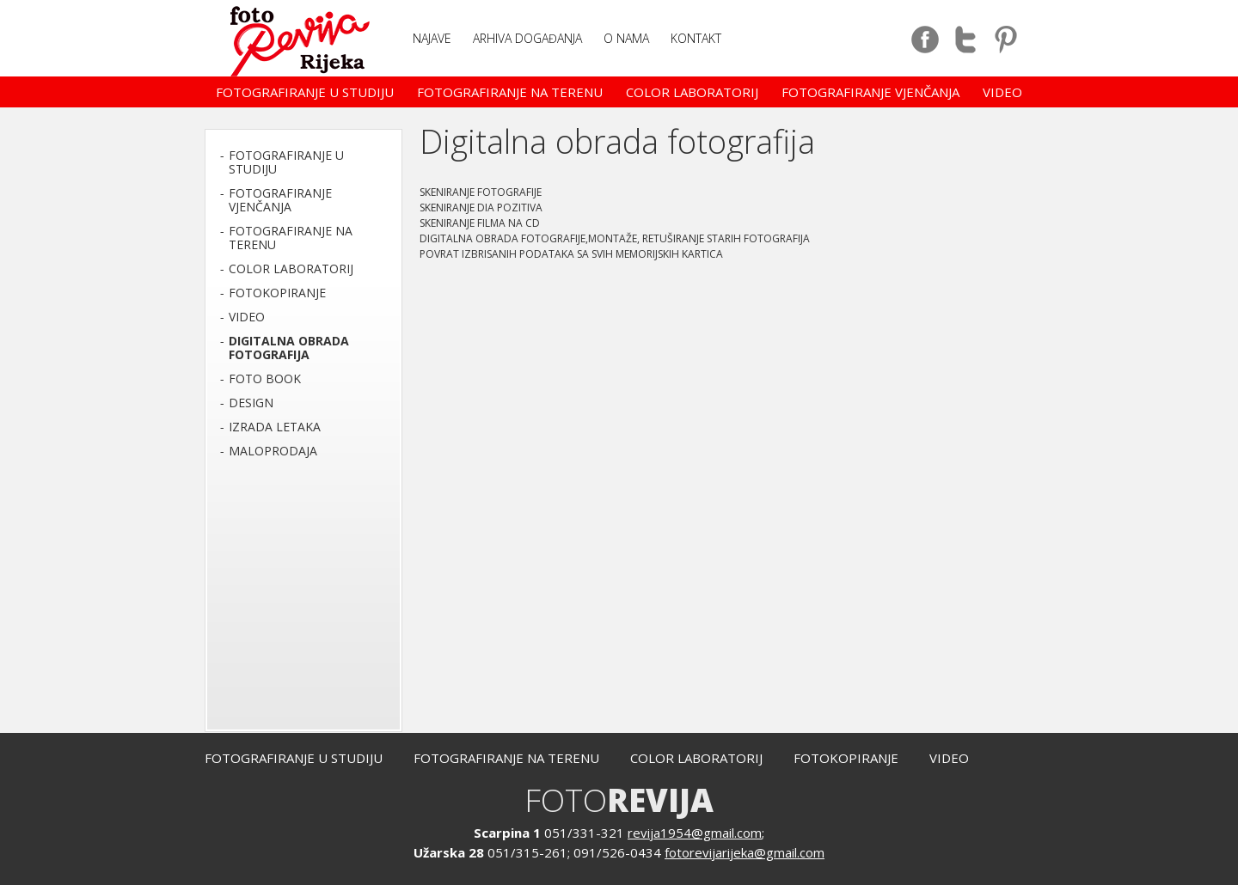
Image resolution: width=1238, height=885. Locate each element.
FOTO (619, 799)
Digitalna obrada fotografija (289, 348)
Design (251, 402)
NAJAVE (432, 38)
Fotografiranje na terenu (510, 92)
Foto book (265, 378)
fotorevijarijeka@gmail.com (744, 852)
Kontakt (696, 38)
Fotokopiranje (277, 292)
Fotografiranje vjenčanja (870, 92)
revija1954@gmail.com (695, 832)
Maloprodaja (273, 450)
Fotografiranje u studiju (305, 92)
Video (1002, 92)
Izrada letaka (275, 426)
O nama (626, 38)
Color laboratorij (692, 92)
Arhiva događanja (527, 38)
